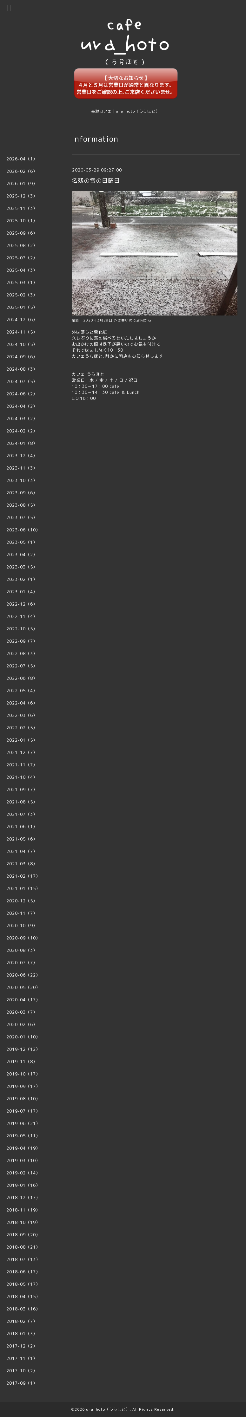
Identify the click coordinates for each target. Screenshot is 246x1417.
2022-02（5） (21, 728)
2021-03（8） (21, 864)
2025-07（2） (21, 258)
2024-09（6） (21, 357)
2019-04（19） (23, 1148)
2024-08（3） (21, 369)
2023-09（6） (21, 493)
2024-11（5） (21, 332)
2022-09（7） (21, 641)
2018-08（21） (23, 1247)
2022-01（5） (21, 740)
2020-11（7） (21, 913)
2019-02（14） (23, 1173)
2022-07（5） (21, 666)
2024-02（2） (21, 431)
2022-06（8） (21, 678)
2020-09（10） (23, 938)
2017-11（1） (21, 1358)
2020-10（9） (21, 925)
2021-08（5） (21, 802)
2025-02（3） (21, 295)
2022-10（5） (21, 629)
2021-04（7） (21, 851)
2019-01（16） (23, 1185)
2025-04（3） (21, 270)
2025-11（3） (21, 208)
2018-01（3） (21, 1333)
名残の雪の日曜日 (96, 181)
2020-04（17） (23, 1000)
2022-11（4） (21, 616)
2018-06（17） (23, 1272)
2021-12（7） (21, 752)
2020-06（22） (23, 975)
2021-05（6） (21, 839)
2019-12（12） (23, 1049)
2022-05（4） (21, 690)
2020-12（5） (21, 901)
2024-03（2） (21, 418)
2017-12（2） (21, 1346)
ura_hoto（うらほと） (108, 1409)
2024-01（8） (21, 443)
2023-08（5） (21, 505)
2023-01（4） (21, 592)
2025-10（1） (21, 221)
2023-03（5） (21, 567)
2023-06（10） (23, 530)
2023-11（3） (21, 468)
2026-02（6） (21, 171)
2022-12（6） (21, 604)
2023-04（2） (21, 554)
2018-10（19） (23, 1222)
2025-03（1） (21, 282)
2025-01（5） (21, 307)
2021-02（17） (23, 876)
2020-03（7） (21, 1012)
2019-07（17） (23, 1111)
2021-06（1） (21, 826)
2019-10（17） (23, 1074)
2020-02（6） (21, 1024)
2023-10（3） (21, 480)
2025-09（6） (21, 233)
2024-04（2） (21, 406)
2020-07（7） (21, 962)
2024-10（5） (21, 344)
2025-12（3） (21, 196)
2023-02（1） (21, 579)
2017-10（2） (21, 1371)
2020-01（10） (23, 1037)
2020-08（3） (21, 950)
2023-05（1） (21, 542)
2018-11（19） (23, 1210)
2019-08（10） (23, 1099)
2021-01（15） (23, 888)
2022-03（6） (21, 715)
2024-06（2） (21, 394)
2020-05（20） (23, 987)
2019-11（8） (21, 1061)
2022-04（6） (21, 703)
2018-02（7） (21, 1321)
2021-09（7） (21, 789)
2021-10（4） (21, 777)
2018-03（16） (23, 1309)
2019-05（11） (23, 1136)
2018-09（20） (23, 1235)
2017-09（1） (21, 1383)
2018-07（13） (23, 1259)
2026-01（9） (21, 183)
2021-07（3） (21, 814)
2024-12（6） (21, 319)
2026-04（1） (21, 159)
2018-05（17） (23, 1284)
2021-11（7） (21, 765)
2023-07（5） (21, 517)
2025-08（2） (21, 245)
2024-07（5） (21, 381)
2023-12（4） (21, 455)
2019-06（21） (23, 1123)
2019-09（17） (23, 1086)
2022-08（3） (21, 653)
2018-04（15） (23, 1296)
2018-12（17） (23, 1197)
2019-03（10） (23, 1160)
